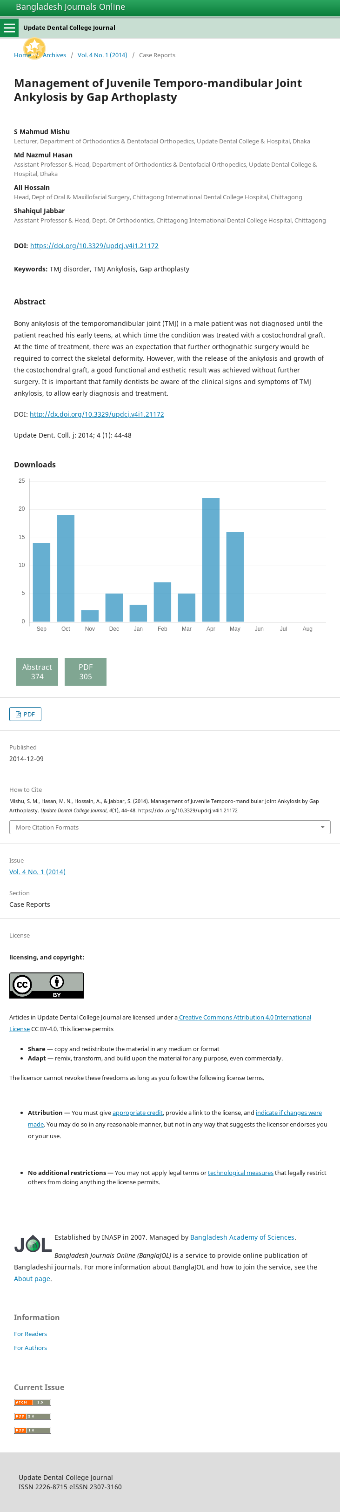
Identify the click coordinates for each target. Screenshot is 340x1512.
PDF (28, 714)
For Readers (30, 1334)
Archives (54, 55)
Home (22, 55)
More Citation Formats (47, 827)
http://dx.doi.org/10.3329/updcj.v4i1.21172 (97, 414)
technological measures (240, 1172)
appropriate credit (138, 1112)
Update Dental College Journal (69, 27)
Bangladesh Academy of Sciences (242, 1237)
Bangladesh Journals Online (70, 6)
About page (32, 1278)
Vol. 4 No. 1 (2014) (102, 55)
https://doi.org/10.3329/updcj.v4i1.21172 (94, 245)
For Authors (30, 1347)
